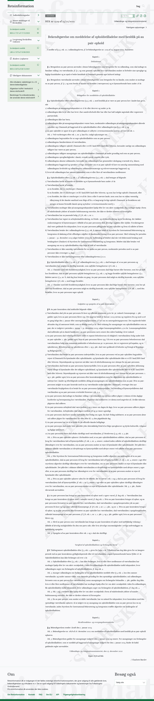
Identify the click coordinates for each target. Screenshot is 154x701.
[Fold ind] (38, 21)
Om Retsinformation (16, 694)
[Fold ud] (38, 15)
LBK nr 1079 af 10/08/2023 (20, 52)
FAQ (40, 694)
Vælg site (120, 682)
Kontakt (31, 694)
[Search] (134, 16)
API (57, 694)
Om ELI (49, 694)
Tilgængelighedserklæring (74, 694)
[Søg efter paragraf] (128, 16)
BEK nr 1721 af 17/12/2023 (20, 33)
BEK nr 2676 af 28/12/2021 (20, 69)
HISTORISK (50, 16)
